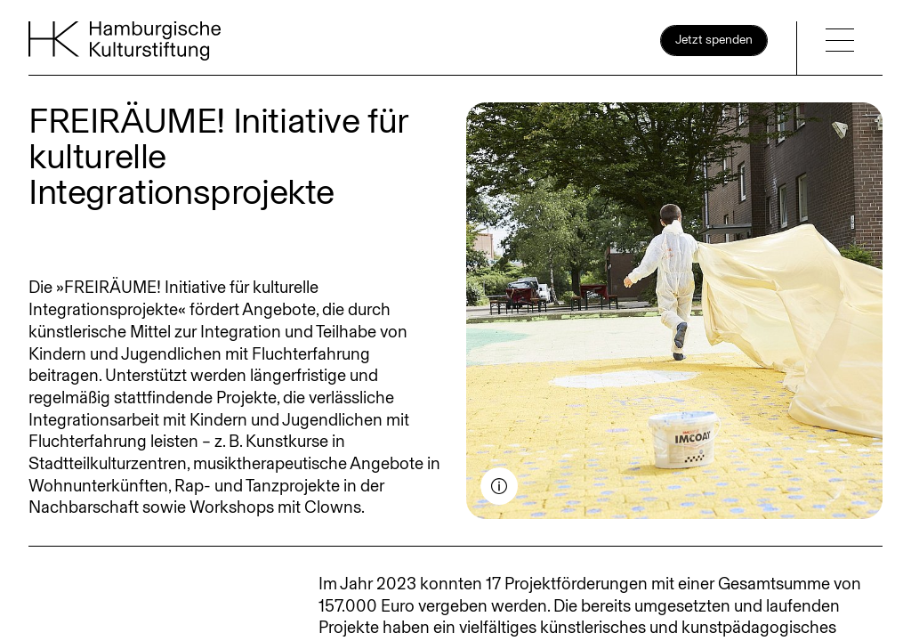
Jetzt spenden (714, 39)
